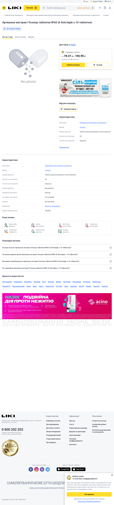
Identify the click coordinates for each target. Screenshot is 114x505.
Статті (71, 424)
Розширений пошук (53, 435)
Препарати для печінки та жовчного (93, 123)
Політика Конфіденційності (89, 501)
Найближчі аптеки (53, 421)
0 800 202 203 (12, 429)
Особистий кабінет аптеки (99, 425)
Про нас (72, 421)
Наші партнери (74, 435)
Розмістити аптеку (99, 421)
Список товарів (105, 7)
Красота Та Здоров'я (52, 206)
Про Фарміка (51, 442)
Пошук (44, 8)
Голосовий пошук (92, 8)
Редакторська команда (78, 428)
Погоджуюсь (89, 494)
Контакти (72, 444)
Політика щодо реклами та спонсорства (101, 431)
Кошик (110, 8)
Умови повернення (53, 431)
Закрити (112, 475)
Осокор (82, 127)
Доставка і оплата (53, 428)
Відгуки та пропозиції (77, 431)
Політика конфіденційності (76, 440)
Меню (4, 8)
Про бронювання (52, 424)
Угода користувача (53, 439)
